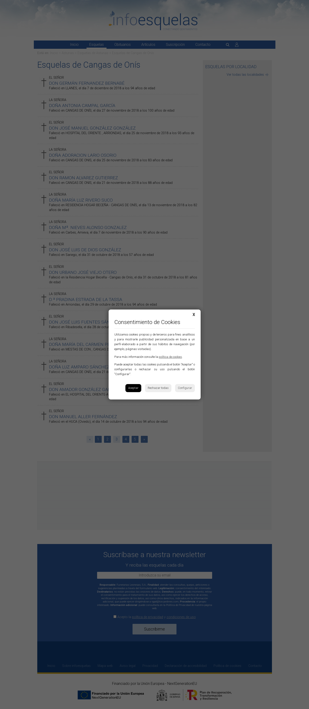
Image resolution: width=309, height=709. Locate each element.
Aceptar (133, 388)
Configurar (185, 388)
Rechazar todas (158, 388)
